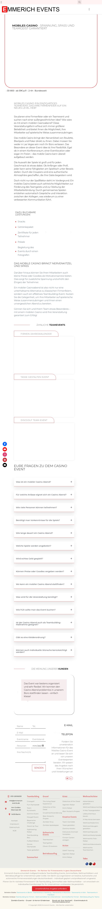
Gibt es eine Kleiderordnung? (31, 637)
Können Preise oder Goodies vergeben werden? (40, 571)
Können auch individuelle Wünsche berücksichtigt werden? (41, 651)
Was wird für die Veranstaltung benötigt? (37, 597)
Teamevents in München (61, 892)
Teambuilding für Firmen (25, 897)
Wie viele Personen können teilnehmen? (36, 507)
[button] (1, 2)
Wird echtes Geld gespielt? (29, 558)
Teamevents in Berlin (24, 892)
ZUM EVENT (44, 364)
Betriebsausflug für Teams (89, 897)
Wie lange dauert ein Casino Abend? (34, 533)
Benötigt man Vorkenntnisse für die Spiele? (38, 520)
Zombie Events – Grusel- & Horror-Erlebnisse (30, 900)
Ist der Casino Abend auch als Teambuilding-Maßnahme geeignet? (38, 623)
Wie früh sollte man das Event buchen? (36, 609)
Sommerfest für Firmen (70, 897)
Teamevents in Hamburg (42, 892)
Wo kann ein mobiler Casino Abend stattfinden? (40, 584)
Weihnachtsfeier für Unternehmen (48, 897)
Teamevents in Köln (79, 892)
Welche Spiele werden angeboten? (33, 546)
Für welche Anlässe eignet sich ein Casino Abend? (41, 494)
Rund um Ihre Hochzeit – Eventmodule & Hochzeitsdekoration (69, 901)
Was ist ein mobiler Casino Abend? (33, 482)
